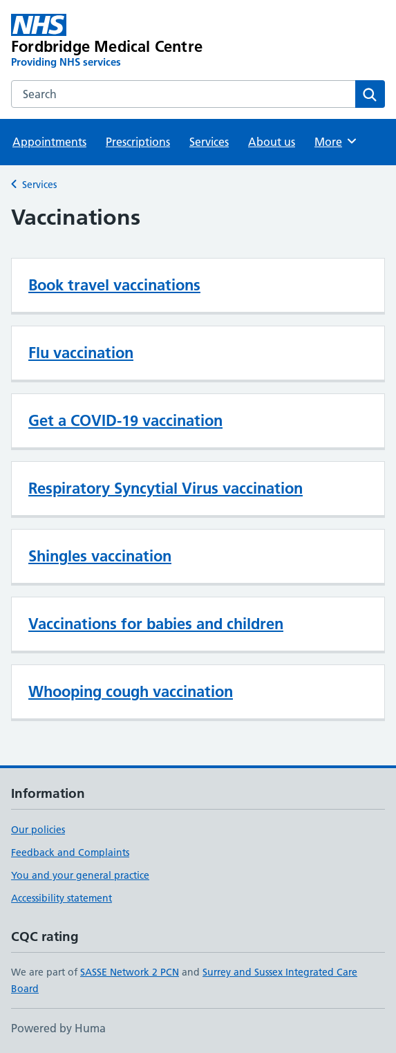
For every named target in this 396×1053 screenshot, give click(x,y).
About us (271, 142)
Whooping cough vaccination (130, 691)
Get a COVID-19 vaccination (125, 420)
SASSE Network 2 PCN (129, 972)
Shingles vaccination (99, 556)
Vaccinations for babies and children (155, 623)
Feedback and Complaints (70, 852)
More (336, 141)
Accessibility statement (61, 898)
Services (209, 142)
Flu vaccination (80, 352)
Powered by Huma (58, 1028)
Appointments (49, 142)
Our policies (38, 829)
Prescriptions (138, 142)
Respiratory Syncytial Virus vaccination (165, 488)
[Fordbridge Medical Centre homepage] (123, 41)
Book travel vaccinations (114, 285)
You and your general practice (80, 875)
